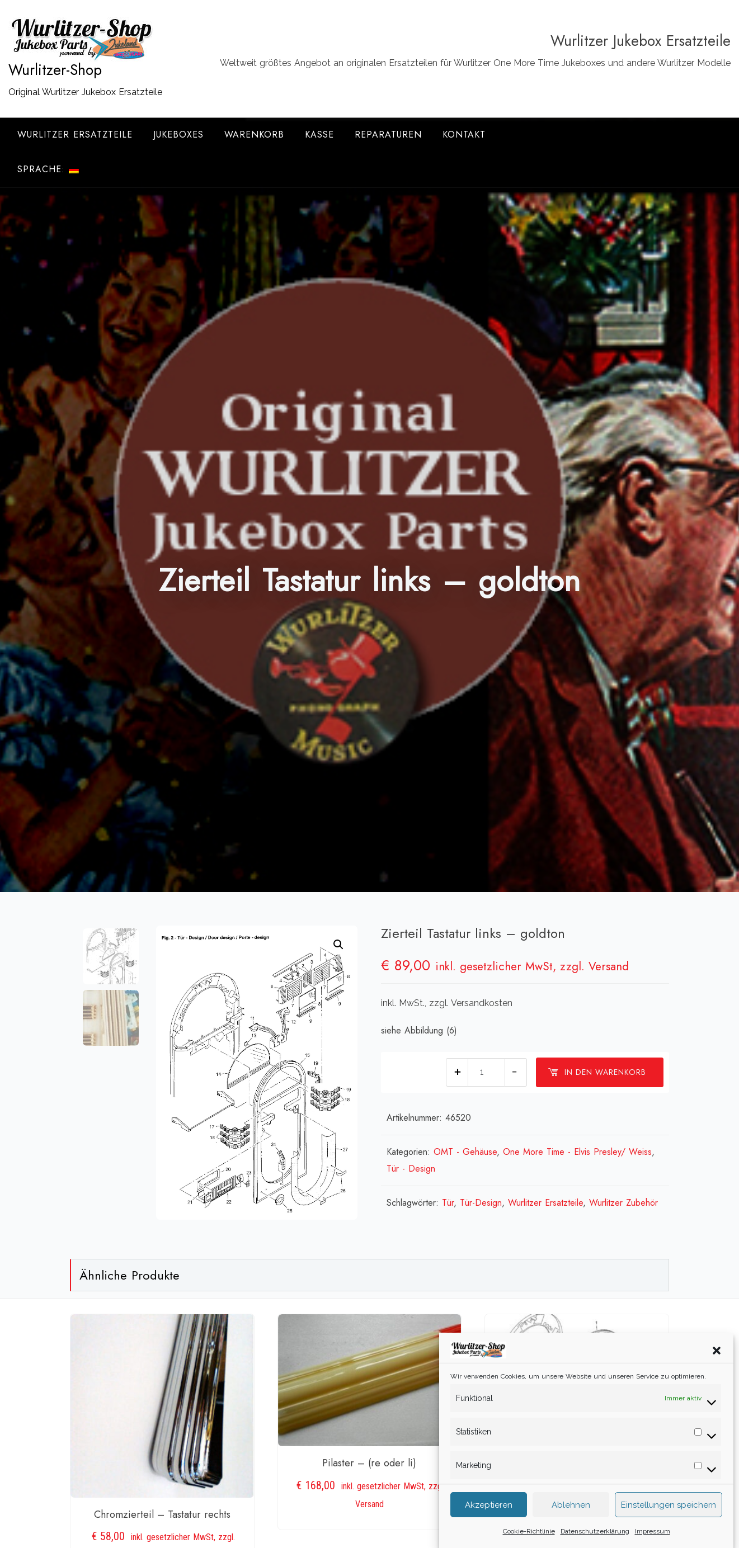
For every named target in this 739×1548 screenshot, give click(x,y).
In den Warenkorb (597, 1072)
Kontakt (464, 134)
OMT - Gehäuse (465, 1151)
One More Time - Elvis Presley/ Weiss (577, 1151)
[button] (716, 1365)
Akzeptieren (488, 1520)
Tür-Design (481, 1202)
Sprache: (48, 169)
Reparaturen (388, 134)
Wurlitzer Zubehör (623, 1202)
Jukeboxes (178, 134)
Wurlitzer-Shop (55, 70)
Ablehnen (571, 1520)
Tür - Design (411, 1168)
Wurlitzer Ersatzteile (75, 134)
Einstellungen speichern (668, 1520)
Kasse (319, 134)
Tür (448, 1202)
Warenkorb (254, 134)
